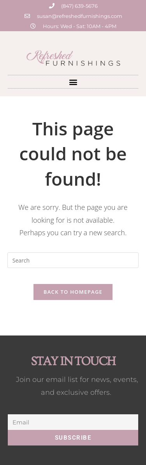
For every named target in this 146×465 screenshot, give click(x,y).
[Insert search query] (73, 260)
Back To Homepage (73, 291)
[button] (73, 81)
